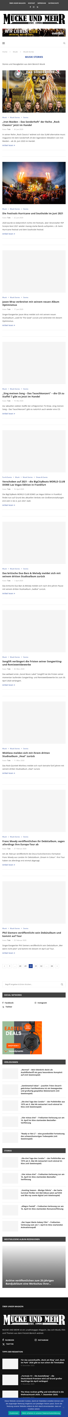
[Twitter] (37, 7)
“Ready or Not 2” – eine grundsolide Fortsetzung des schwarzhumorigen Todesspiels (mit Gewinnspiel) (43, 1136)
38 (52, 966)
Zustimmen (14, 1413)
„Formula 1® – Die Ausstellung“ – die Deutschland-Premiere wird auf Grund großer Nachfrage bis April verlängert (41, 1378)
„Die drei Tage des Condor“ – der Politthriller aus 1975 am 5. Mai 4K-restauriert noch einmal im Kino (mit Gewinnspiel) (43, 1104)
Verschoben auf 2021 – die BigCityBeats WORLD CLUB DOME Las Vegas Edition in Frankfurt (33, 483)
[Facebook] (30, 7)
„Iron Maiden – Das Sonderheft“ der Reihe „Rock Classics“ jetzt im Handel (31, 123)
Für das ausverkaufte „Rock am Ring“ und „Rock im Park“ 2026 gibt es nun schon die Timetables (43, 1361)
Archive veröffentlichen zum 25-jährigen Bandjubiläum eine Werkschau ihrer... (30, 1282)
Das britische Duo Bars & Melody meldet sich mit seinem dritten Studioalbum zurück (31, 575)
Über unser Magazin (17, 3)
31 (36, 966)
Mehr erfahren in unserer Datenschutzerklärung (41, 1413)
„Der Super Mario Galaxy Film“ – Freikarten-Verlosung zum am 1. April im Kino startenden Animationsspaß (42, 1225)
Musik (15, 52)
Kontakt (31, 3)
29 (25, 966)
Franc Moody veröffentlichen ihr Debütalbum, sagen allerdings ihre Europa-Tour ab (33, 843)
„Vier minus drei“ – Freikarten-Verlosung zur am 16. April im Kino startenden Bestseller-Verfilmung (42, 1120)
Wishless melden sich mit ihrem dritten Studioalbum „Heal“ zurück (26, 754)
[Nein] (63, 1407)
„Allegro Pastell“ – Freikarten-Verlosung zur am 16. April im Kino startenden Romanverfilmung (42, 1207)
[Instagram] (33, 7)
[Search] (64, 43)
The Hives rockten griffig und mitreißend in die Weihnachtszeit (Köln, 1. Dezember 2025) (42, 1393)
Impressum (41, 3)
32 (41, 966)
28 (20, 966)
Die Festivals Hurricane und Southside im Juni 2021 (32, 213)
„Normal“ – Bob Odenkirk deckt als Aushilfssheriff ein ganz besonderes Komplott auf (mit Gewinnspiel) (41, 1072)
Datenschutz (53, 3)
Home (4, 52)
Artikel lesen (8, 145)
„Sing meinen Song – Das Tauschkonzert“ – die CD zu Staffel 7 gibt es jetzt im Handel (33, 395)
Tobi (8, 129)
